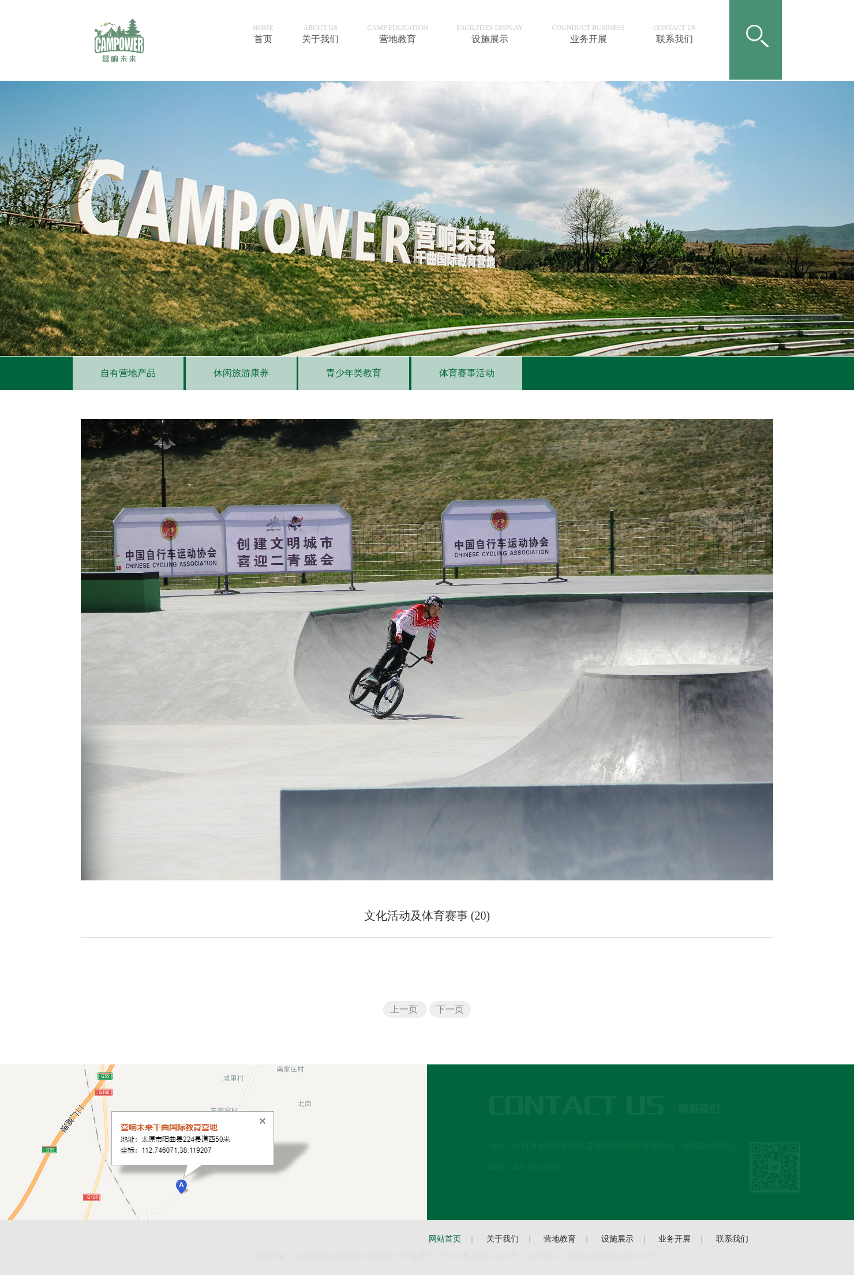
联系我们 (679, 34)
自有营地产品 (123, 373)
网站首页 (445, 1239)
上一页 (405, 1009)
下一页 (450, 1009)
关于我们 (324, 34)
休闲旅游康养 (236, 373)
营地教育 (402, 34)
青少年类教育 (349, 373)
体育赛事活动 (461, 373)
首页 (267, 34)
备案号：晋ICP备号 (465, 1256)
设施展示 (494, 34)
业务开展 (593, 34)
